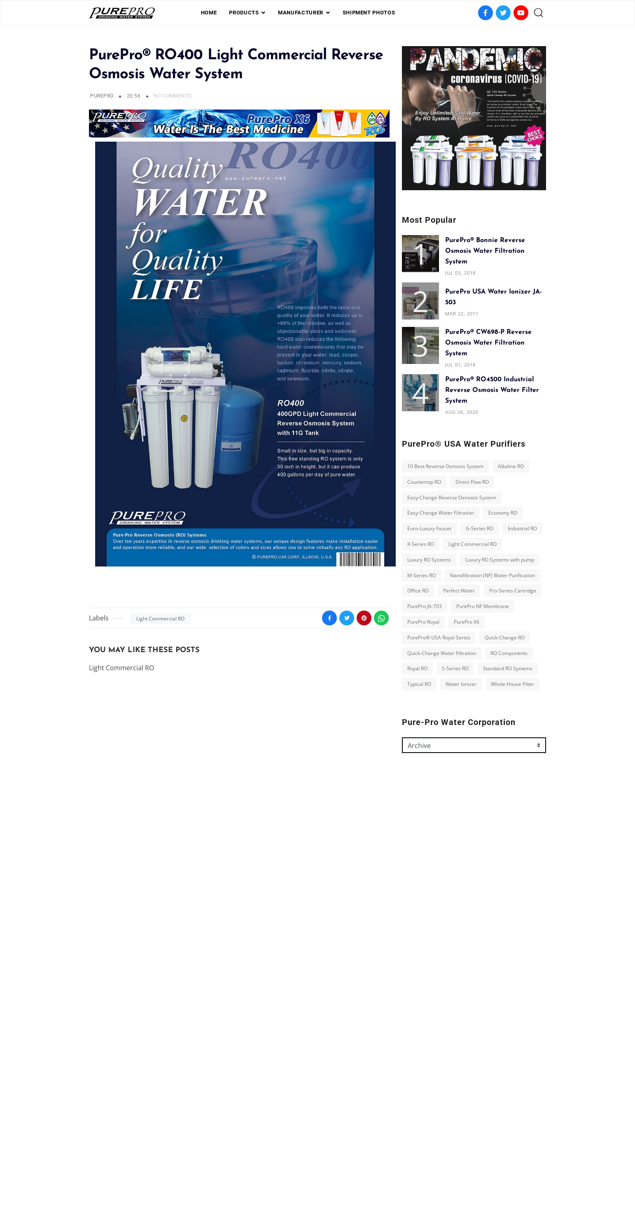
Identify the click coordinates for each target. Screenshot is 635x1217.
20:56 (134, 96)
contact (350, 1173)
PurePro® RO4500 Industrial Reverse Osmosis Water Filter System (492, 390)
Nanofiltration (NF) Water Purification (492, 575)
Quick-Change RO (505, 637)
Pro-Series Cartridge (512, 590)
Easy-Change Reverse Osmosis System (451, 497)
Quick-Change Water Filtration (441, 653)
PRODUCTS (244, 12)
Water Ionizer (461, 684)
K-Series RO (420, 544)
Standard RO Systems (507, 668)
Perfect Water (459, 590)
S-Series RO (455, 668)
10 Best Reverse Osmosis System (445, 466)
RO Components (509, 653)
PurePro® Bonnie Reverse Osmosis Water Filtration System (485, 251)
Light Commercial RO (160, 618)
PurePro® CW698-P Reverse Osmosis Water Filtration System (488, 343)
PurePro (101, 96)
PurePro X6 (466, 621)
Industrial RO (522, 528)
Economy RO (502, 512)
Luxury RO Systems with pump (499, 559)
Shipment (286, 1173)
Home (209, 12)
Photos (319, 1173)
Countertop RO (424, 481)
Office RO (418, 590)
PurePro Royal (423, 621)
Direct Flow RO (472, 481)
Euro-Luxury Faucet (429, 528)
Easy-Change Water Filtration (440, 512)
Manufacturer (300, 12)
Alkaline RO (511, 466)
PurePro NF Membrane (482, 606)
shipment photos (369, 12)
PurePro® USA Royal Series (438, 637)
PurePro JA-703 (424, 606)
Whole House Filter (512, 684)
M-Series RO (421, 575)
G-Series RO (479, 528)
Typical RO (419, 684)
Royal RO (417, 668)
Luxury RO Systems (429, 559)
